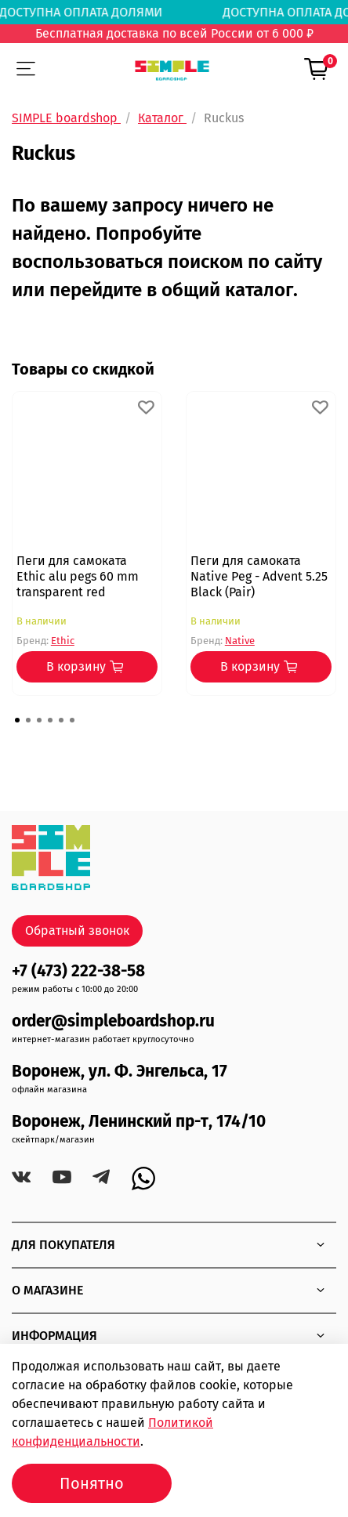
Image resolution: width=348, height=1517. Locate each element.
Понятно (92, 1483)
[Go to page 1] (17, 720)
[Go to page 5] (61, 720)
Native (240, 640)
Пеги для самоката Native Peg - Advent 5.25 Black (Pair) (259, 576)
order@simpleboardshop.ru (113, 1021)
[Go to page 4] (50, 720)
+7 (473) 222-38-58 (78, 971)
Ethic (62, 640)
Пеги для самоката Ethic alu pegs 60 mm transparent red (77, 576)
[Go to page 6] (72, 720)
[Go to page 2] (28, 720)
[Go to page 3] (39, 720)
